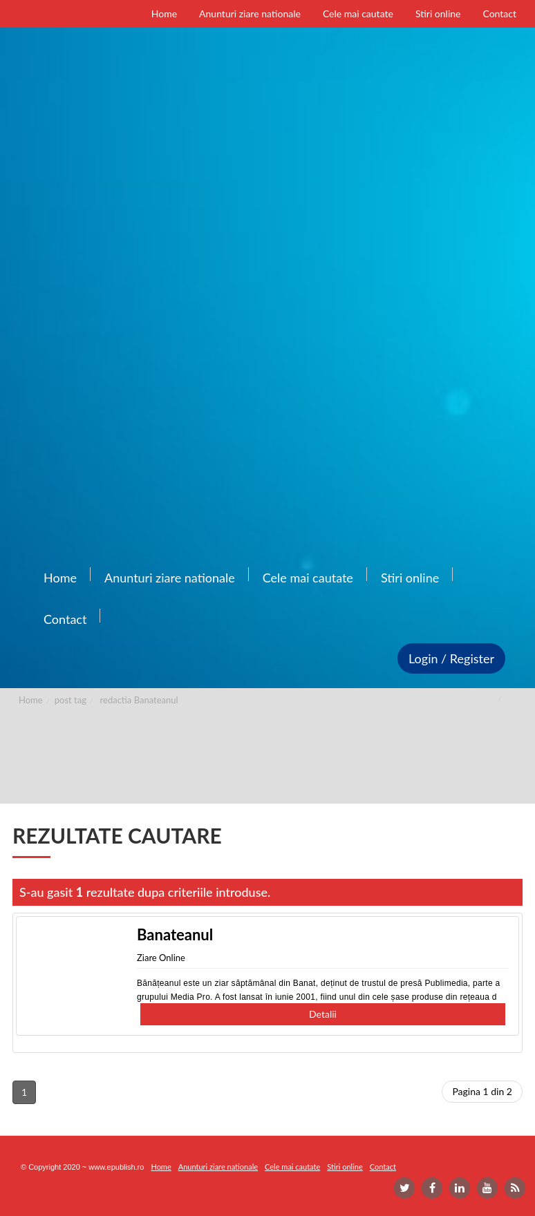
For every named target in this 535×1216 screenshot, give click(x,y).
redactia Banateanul (139, 699)
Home (31, 699)
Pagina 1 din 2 (482, 1091)
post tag (70, 699)
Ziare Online (161, 957)
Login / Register (451, 658)
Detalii (323, 1014)
